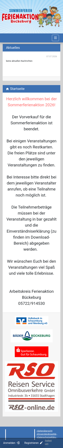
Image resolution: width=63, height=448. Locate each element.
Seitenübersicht (45, 431)
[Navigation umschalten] (55, 38)
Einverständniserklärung (49, 434)
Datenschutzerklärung (48, 437)
